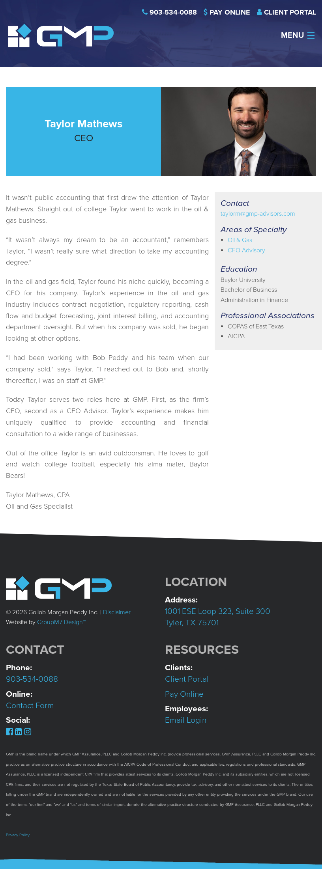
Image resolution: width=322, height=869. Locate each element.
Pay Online (230, 12)
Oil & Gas (240, 240)
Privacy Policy (18, 835)
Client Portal (290, 12)
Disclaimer (117, 612)
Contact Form (30, 705)
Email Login (185, 720)
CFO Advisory (246, 250)
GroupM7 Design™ (61, 622)
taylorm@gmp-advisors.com (258, 214)
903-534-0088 (173, 12)
